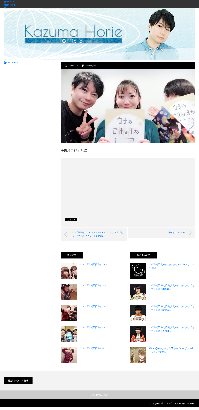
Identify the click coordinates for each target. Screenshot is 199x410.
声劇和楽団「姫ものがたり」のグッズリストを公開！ (171, 266)
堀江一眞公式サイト (169, 403)
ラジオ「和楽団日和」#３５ (93, 327)
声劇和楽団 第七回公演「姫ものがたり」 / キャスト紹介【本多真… (171, 287)
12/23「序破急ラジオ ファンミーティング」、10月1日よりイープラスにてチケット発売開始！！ (97, 234)
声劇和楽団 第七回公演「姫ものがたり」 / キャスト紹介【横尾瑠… (171, 308)
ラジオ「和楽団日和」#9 (92, 348)
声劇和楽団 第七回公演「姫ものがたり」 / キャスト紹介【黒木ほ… (171, 329)
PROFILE (10, 5)
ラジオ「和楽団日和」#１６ (93, 306)
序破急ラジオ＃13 (176, 232)
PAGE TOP (99, 395)
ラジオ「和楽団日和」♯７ (92, 285)
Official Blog (11, 62)
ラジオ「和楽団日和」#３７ (93, 264)
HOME (9, 1)
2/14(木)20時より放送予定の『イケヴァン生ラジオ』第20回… (171, 350)
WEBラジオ (91, 66)
